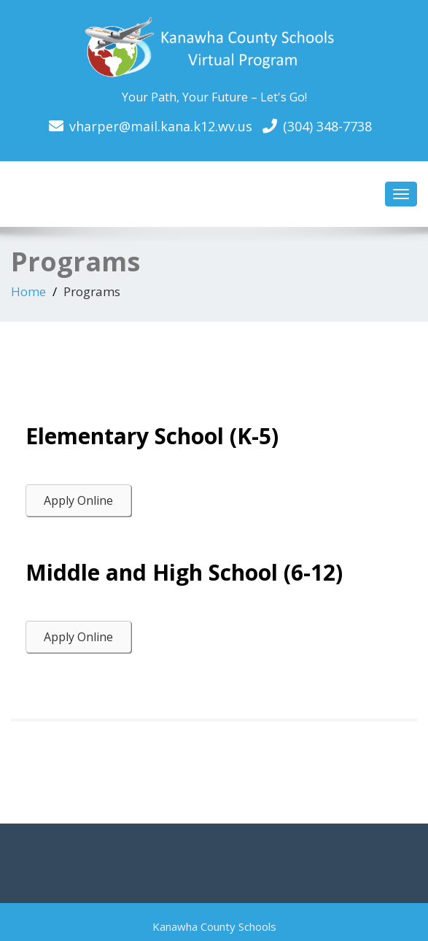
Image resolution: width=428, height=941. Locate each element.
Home (28, 291)
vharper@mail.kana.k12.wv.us (160, 126)
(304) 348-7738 (327, 126)
